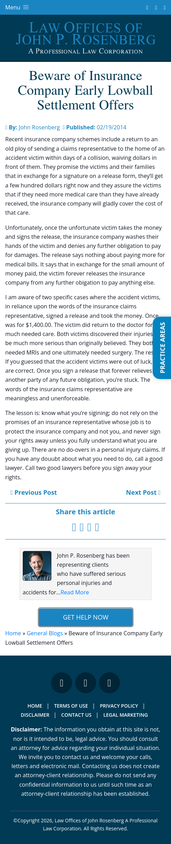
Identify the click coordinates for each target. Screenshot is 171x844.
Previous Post (33, 492)
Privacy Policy (119, 705)
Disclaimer (35, 714)
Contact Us (76, 714)
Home (13, 633)
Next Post (143, 492)
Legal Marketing (126, 714)
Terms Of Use (71, 705)
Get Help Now (85, 617)
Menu (17, 7)
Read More (74, 592)
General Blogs (45, 633)
